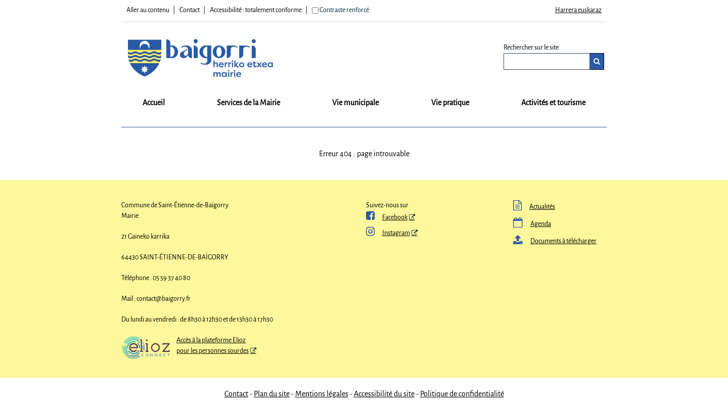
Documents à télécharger (555, 241)
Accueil (154, 103)
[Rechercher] (596, 61)
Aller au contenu (147, 10)
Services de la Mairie (248, 103)
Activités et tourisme (553, 103)
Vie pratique (450, 103)
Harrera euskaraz (578, 10)
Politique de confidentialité (462, 394)
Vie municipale (355, 103)
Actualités (534, 206)
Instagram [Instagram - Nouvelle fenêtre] (388, 233)
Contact (189, 10)
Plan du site (272, 394)
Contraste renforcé (344, 10)
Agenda (532, 223)
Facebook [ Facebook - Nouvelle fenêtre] (386, 217)
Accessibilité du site (384, 394)
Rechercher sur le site (531, 47)
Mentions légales (321, 394)
